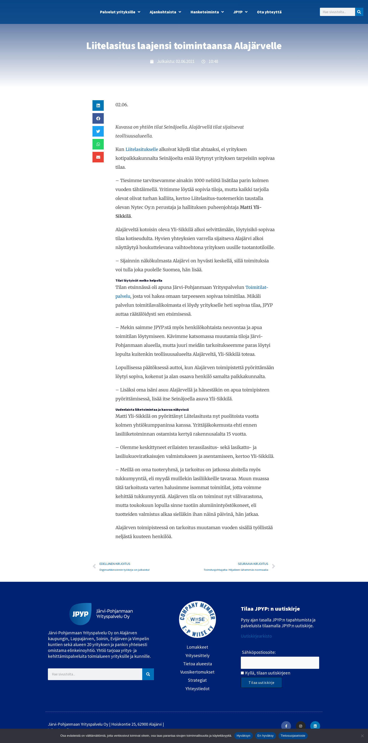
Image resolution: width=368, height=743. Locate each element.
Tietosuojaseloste (293, 735)
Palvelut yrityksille (120, 12)
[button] (98, 105)
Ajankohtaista (165, 12)
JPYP (240, 12)
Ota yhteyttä (269, 12)
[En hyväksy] (362, 735)
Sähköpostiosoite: (259, 652)
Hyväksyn (243, 735)
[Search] (359, 12)
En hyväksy (265, 735)
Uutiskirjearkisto (256, 636)
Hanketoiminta (207, 12)
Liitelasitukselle (142, 149)
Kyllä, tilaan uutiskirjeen (267, 673)
